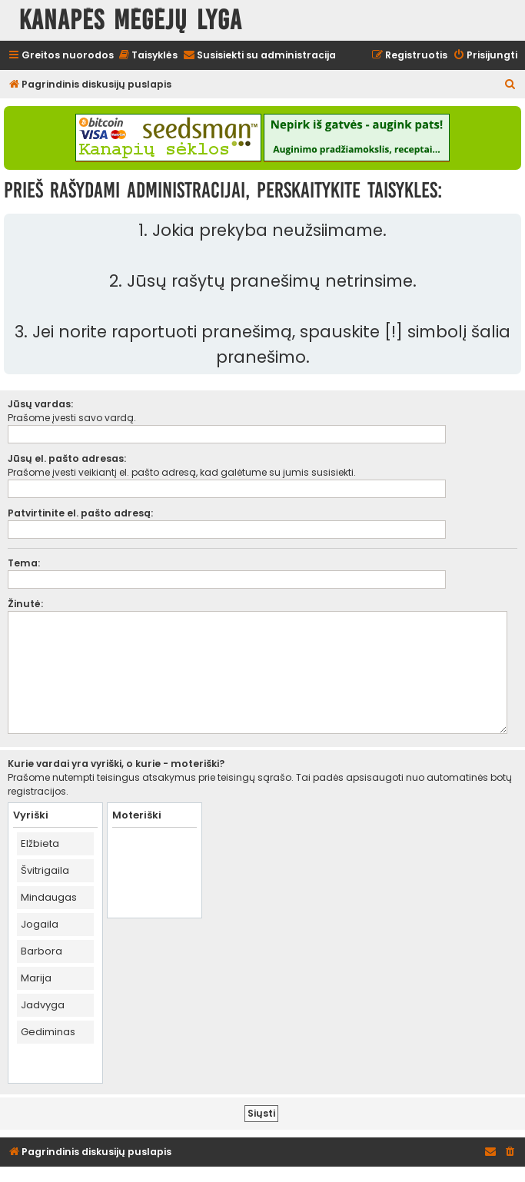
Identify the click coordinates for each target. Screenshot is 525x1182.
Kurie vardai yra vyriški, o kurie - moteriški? (116, 763)
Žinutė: (25, 603)
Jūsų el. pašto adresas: (67, 458)
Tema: (24, 562)
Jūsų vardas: (40, 403)
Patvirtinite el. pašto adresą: (80, 513)
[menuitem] (148, 55)
